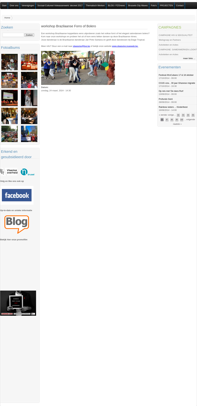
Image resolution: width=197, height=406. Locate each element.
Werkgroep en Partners (170, 40)
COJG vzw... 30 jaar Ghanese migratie (177, 83)
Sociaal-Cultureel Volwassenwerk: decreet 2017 (59, 5)
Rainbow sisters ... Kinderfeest (173, 107)
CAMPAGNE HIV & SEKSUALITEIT (176, 35)
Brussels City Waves (138, 5)
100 (181, 119)
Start (4, 5)
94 (188, 115)
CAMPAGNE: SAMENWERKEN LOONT (178, 49)
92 (178, 115)
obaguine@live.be (81, 46)
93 (183, 115)
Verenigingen (28, 5)
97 (167, 119)
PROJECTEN (166, 5)
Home (7, 17)
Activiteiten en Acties (168, 45)
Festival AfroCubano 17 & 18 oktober (176, 75)
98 (172, 119)
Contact (180, 5)
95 (193, 115)
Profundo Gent (166, 99)
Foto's (154, 5)
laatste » (178, 124)
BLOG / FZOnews (116, 5)
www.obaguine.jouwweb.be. (125, 46)
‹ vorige (170, 115)
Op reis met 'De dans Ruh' (171, 91)
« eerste (163, 115)
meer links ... (189, 58)
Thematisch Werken (95, 5)
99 (177, 119)
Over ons (14, 5)
